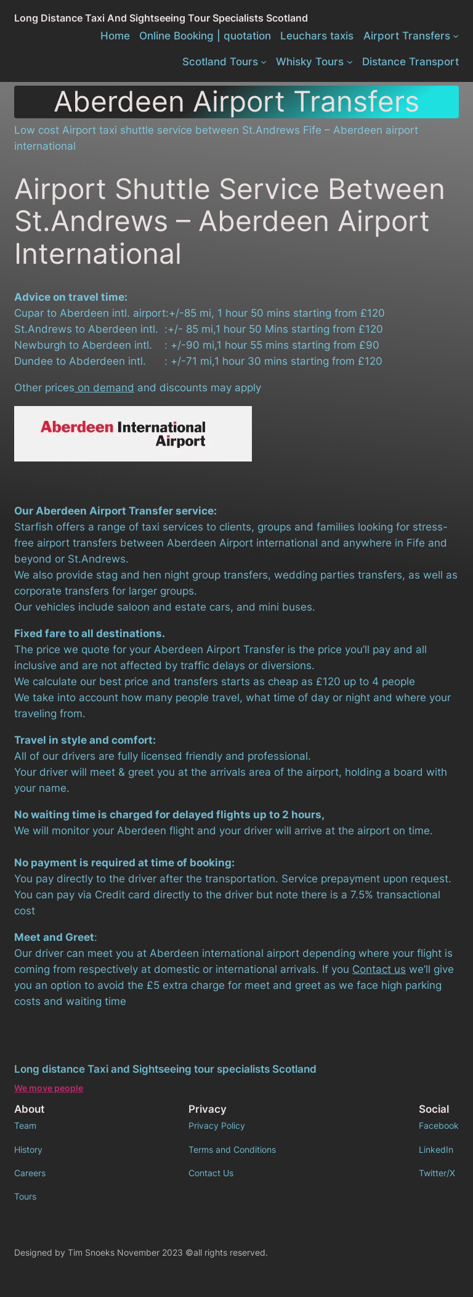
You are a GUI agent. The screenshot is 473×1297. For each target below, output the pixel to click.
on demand (104, 387)
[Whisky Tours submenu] (350, 62)
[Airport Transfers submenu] (456, 36)
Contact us (379, 969)
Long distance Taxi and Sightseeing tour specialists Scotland (161, 18)
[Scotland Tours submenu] (264, 62)
